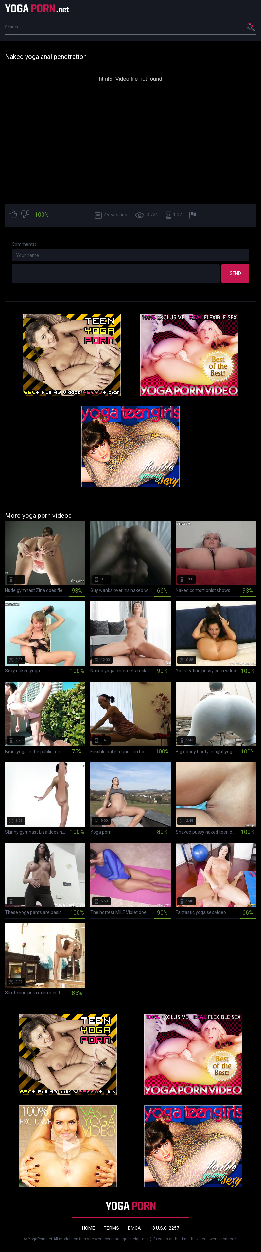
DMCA (134, 1228)
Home (88, 1228)
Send (235, 273)
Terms (111, 1228)
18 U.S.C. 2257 (164, 1228)
